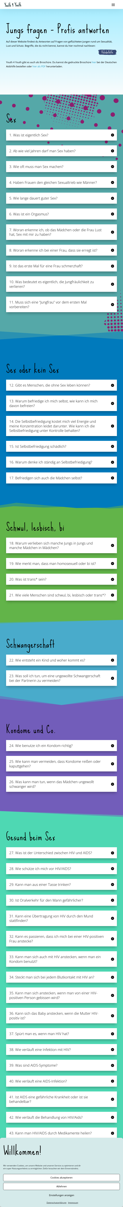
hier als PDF (39, 66)
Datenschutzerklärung (56, 1202)
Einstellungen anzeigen (61, 1195)
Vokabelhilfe (107, 52)
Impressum (73, 1202)
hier (94, 62)
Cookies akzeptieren (61, 1177)
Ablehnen (61, 1186)
